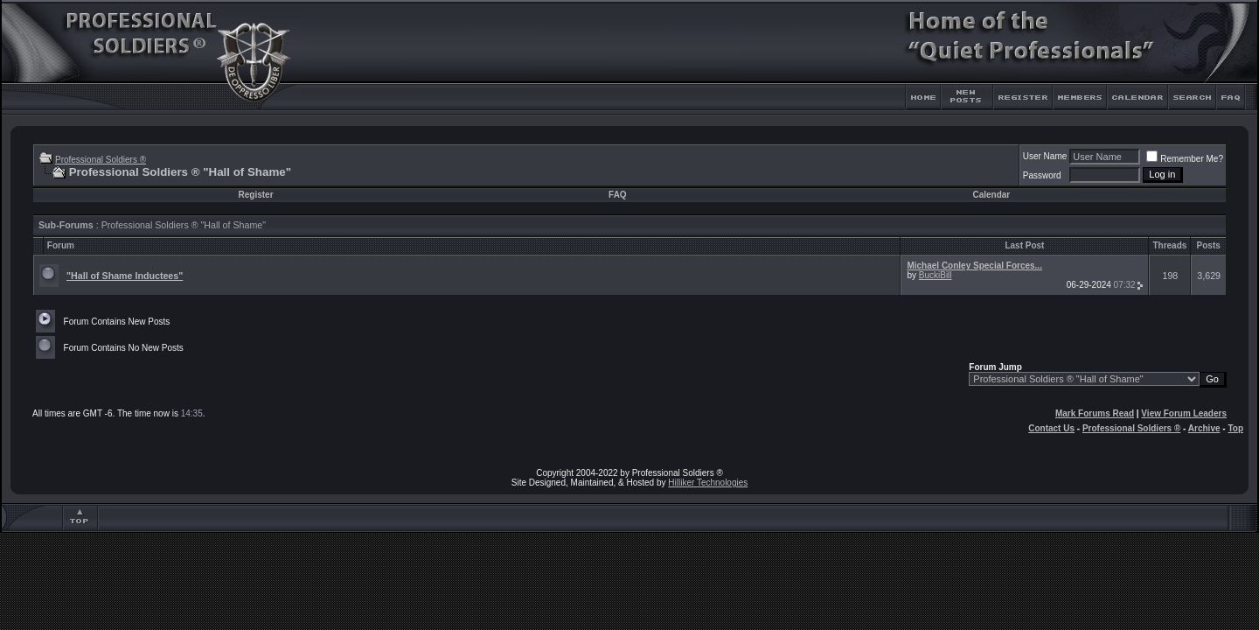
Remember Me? (1184, 159)
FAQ (618, 195)
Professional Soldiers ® (100, 159)
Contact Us (1051, 428)
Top (1235, 428)
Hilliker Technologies (708, 482)
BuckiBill (935, 275)
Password (1042, 175)
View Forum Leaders (1184, 413)
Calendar (991, 195)
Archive (1204, 428)
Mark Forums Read (1094, 413)
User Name (1045, 156)
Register (256, 195)
